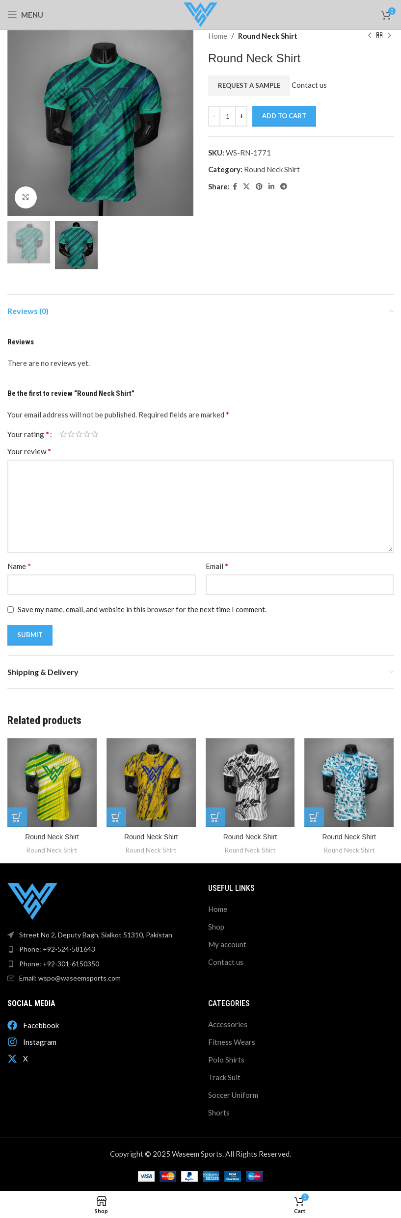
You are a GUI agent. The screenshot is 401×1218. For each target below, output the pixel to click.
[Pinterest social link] (259, 186)
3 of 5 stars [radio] (79, 434)
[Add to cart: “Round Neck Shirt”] (17, 817)
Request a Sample (249, 85)
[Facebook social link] (235, 186)
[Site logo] (200, 13)
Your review (29, 451)
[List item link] (100, 949)
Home (217, 35)
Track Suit (224, 1076)
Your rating (28, 434)
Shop (216, 926)
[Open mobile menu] (25, 15)
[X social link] (246, 186)
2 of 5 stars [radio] (71, 434)
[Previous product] (369, 36)
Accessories (227, 1023)
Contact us (309, 84)
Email (217, 565)
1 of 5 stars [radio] (63, 434)
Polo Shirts (226, 1059)
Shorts (219, 1112)
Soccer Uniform (233, 1094)
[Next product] (389, 36)
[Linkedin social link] (271, 186)
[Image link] (32, 900)
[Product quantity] (227, 116)
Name (19, 565)
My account (227, 943)
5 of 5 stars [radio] (95, 434)
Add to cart (284, 116)
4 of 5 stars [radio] (87, 434)
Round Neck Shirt (267, 35)
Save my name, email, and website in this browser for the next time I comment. (142, 609)
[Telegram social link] (283, 186)
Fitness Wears (231, 1041)
